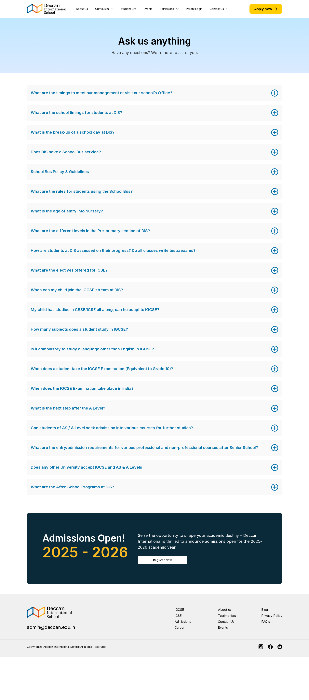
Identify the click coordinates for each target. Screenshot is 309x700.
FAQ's (265, 622)
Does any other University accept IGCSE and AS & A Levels (86, 467)
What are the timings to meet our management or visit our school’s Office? (101, 92)
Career (180, 627)
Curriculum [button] (102, 8)
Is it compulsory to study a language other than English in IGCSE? (92, 349)
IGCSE (179, 610)
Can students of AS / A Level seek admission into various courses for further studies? (112, 427)
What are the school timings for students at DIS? (76, 112)
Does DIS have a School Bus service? (66, 152)
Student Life (128, 8)
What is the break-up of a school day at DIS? (72, 132)
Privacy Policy (271, 616)
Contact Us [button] (217, 8)
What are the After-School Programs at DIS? (72, 487)
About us (225, 610)
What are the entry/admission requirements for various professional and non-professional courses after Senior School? (144, 447)
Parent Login (194, 8)
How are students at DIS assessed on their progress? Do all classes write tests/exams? (113, 250)
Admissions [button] (167, 8)
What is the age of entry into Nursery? (67, 211)
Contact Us (226, 622)
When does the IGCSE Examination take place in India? (82, 388)
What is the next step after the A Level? (68, 408)
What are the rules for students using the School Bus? (82, 191)
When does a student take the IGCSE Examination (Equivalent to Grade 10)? (102, 368)
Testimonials (227, 616)
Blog (264, 610)
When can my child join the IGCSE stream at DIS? (77, 290)
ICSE (178, 616)
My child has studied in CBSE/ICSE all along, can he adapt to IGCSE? (95, 309)
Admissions (183, 622)
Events (148, 8)
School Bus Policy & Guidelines (60, 171)
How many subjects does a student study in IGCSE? (79, 329)
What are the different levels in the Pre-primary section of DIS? (90, 230)
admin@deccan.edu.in (51, 627)
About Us (82, 8)
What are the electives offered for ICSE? (69, 270)
